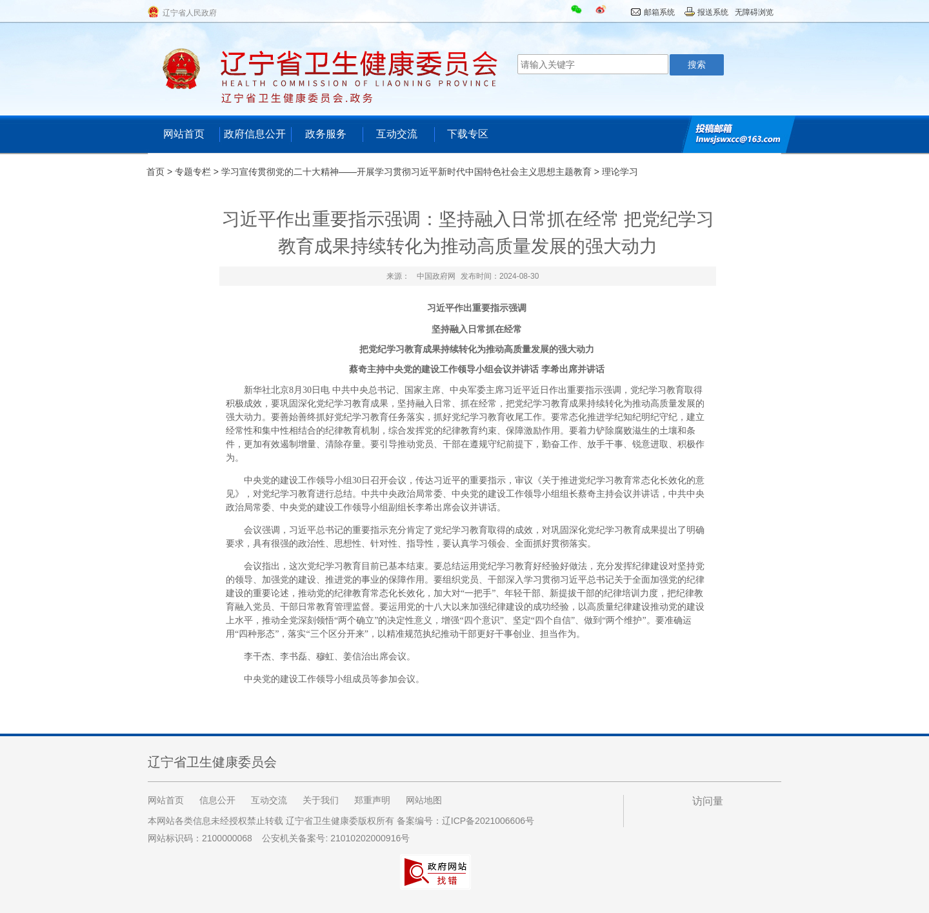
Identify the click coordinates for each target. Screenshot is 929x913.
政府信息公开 (255, 133)
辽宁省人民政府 (190, 12)
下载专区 (467, 133)
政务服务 (325, 133)
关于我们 (321, 800)
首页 (155, 171)
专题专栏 (193, 171)
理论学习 (620, 171)
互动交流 (396, 133)
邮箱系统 (659, 12)
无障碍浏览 (754, 12)
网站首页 (184, 133)
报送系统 (712, 12)
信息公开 (217, 800)
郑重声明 (372, 800)
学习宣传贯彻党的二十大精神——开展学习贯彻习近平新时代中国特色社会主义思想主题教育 (406, 171)
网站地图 (424, 800)
